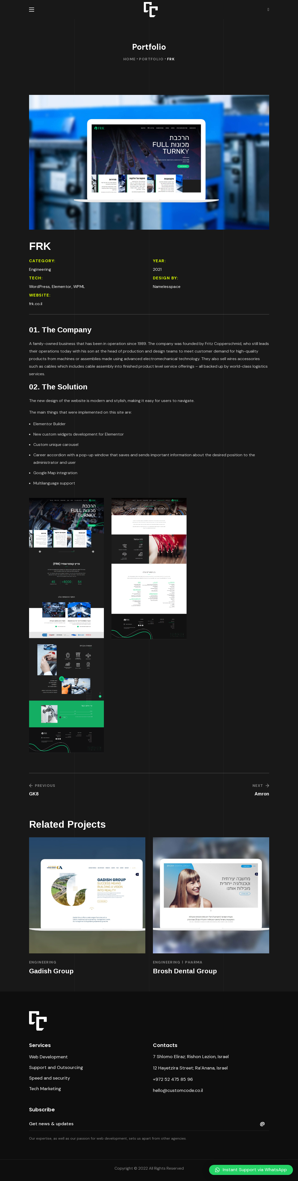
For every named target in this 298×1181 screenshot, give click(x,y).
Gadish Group (51, 971)
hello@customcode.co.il (178, 1090)
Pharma (193, 962)
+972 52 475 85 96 (173, 1079)
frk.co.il (35, 303)
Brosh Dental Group (185, 971)
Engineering (42, 962)
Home (129, 59)
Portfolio (151, 59)
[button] (48, 1057)
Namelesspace (167, 286)
